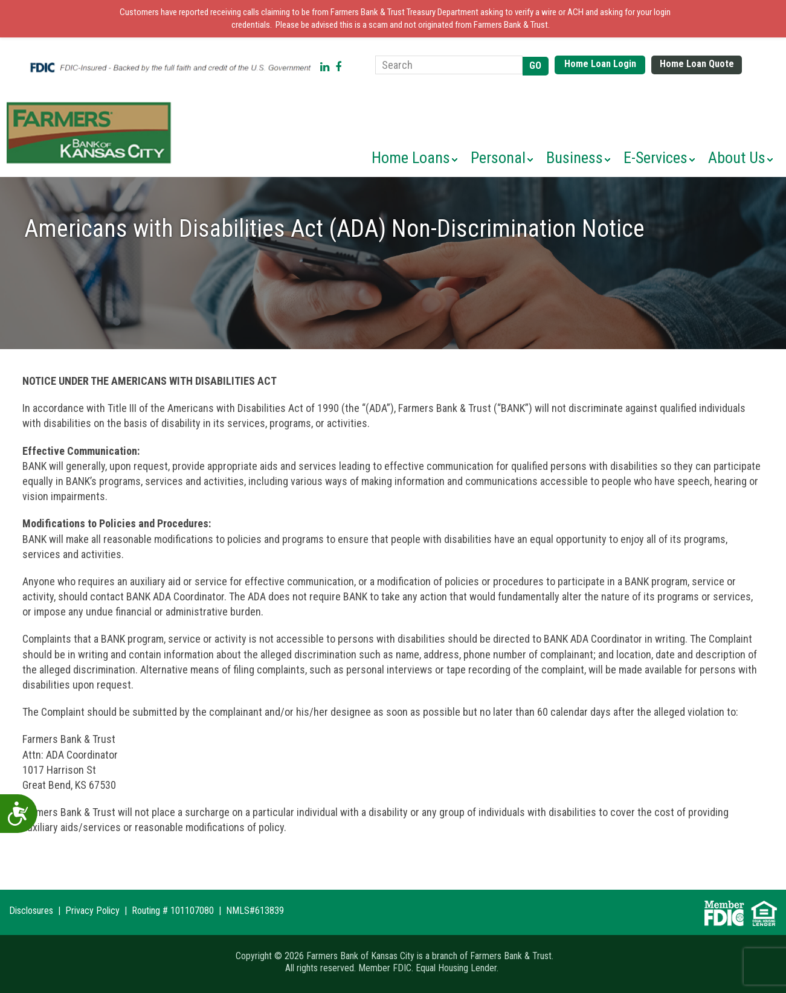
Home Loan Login (600, 63)
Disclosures (31, 910)
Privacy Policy (92, 910)
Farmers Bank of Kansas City (91, 133)
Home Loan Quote (697, 63)
